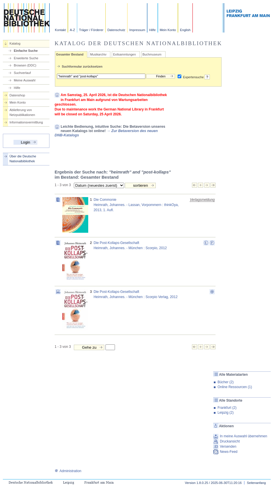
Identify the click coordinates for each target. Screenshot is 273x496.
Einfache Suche (26, 50)
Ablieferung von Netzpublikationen (22, 112)
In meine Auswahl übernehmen (243, 436)
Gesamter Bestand (69, 54)
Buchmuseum (152, 54)
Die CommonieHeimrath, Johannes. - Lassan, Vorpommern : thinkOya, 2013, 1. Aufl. (136, 205)
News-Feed (228, 452)
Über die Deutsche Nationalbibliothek (22, 158)
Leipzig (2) (226, 413)
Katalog (14, 43)
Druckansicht (230, 441)
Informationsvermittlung (26, 122)
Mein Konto (168, 30)
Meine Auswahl (24, 80)
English (185, 30)
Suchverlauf (22, 73)
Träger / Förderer (91, 30)
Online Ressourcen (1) (235, 387)
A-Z (72, 30)
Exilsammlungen (124, 54)
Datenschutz (116, 30)
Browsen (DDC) (25, 65)
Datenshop (17, 95)
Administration (68, 471)
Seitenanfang (256, 482)
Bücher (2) (226, 382)
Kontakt (60, 30)
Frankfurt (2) (227, 408)
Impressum (137, 30)
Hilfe (152, 30)
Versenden (228, 447)
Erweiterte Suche (26, 58)
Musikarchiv (98, 54)
